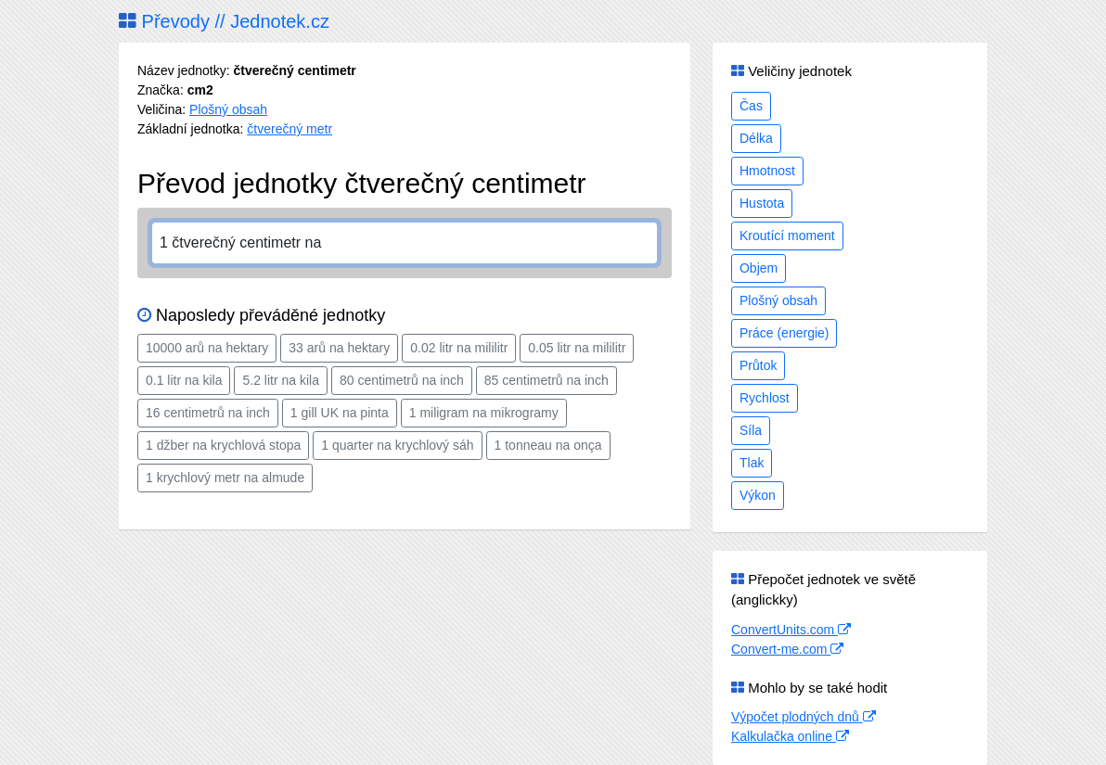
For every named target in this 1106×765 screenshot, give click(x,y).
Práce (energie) (784, 332)
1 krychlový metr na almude (225, 477)
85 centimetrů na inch (546, 380)
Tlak (751, 462)
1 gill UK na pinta (339, 412)
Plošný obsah (228, 109)
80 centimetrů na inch (402, 380)
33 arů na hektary (339, 347)
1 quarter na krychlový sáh (397, 445)
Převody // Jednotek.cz (224, 21)
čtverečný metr (289, 128)
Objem (758, 268)
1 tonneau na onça (548, 445)
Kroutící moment (787, 235)
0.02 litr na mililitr (459, 347)
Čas (751, 105)
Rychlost (764, 397)
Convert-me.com (787, 649)
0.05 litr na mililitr (576, 347)
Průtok (758, 365)
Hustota (761, 203)
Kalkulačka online (790, 736)
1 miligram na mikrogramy (484, 412)
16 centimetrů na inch (208, 412)
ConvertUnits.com (791, 629)
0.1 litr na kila (184, 380)
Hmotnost (767, 170)
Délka (756, 138)
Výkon (757, 495)
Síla (750, 430)
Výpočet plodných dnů (803, 716)
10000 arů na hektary (207, 347)
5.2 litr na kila (280, 380)
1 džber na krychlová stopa (223, 445)
